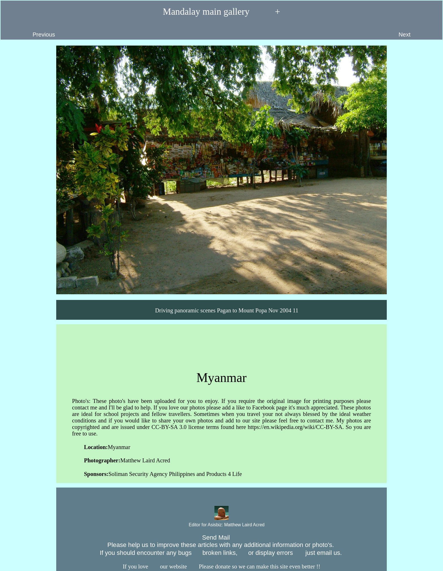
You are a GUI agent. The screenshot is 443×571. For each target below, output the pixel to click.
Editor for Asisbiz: (222, 525)
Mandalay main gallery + (221, 12)
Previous (30, 30)
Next (418, 30)
